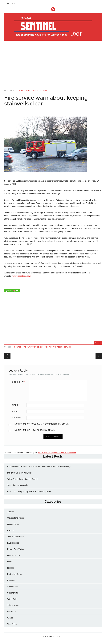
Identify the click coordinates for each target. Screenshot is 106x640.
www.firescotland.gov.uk (22, 276)
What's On (11, 611)
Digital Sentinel (39, 90)
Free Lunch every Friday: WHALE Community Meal (29, 491)
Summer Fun (12, 593)
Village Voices (13, 605)
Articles (10, 512)
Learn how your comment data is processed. (57, 453)
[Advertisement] (53, 64)
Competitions (13, 524)
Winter (10, 618)
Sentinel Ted (12, 586)
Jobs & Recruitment (15, 537)
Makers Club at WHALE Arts (19, 473)
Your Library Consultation (18, 485)
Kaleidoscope (13, 543)
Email (17, 411)
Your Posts (12, 624)
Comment (19, 382)
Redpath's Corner (14, 574)
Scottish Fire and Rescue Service (55, 347)
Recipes (10, 568)
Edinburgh (17, 347)
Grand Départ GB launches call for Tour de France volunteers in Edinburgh (39, 466)
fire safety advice (31, 347)
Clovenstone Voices (15, 518)
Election (10, 530)
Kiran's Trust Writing (16, 549)
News (97, 343)
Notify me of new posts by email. (34, 430)
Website (17, 417)
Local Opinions (13, 555)
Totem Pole (12, 599)
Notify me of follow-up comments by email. (41, 424)
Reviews (11, 580)
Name (17, 405)
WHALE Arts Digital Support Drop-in (22, 479)
